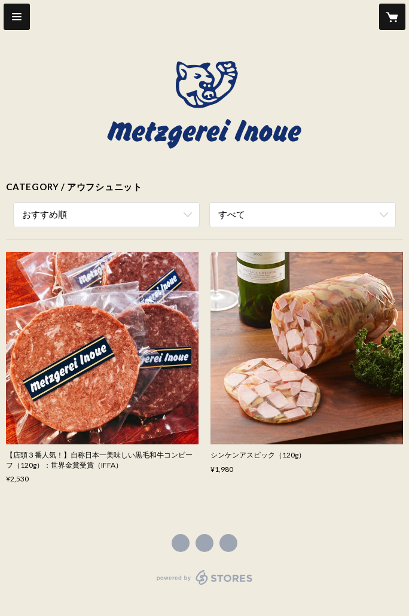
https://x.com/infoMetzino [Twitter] (204, 543)
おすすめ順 (44, 214)
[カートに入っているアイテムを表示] (392, 17)
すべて (231, 214)
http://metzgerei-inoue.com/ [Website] (228, 543)
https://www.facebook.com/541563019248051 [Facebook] (181, 543)
